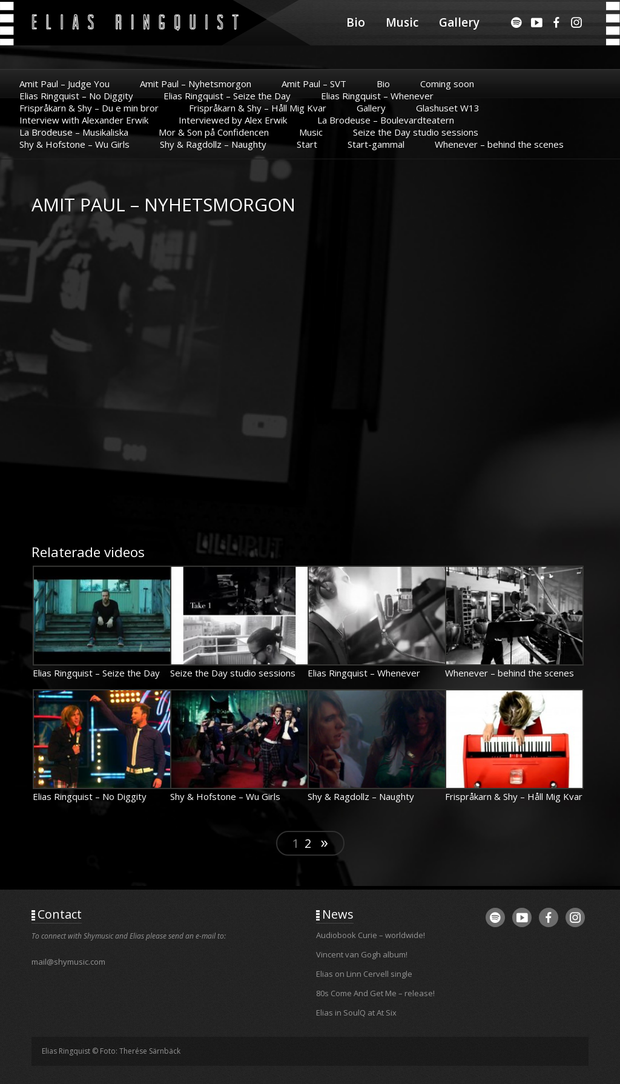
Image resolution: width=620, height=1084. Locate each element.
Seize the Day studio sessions (415, 132)
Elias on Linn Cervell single (364, 973)
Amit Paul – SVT (314, 84)
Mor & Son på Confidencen (214, 132)
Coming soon (447, 84)
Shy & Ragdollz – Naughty (213, 144)
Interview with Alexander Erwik (83, 120)
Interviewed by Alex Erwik (233, 120)
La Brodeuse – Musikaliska (73, 132)
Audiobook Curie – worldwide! (370, 935)
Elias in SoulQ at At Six (356, 1012)
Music (402, 22)
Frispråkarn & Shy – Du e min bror (89, 108)
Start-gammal (376, 144)
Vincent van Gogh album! (361, 954)
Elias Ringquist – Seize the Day (227, 96)
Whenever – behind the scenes (499, 144)
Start (307, 144)
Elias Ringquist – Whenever (377, 96)
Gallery (459, 22)
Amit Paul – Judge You (64, 84)
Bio (355, 22)
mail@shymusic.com (68, 961)
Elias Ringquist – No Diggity (76, 96)
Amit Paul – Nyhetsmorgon (195, 84)
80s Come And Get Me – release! (375, 993)
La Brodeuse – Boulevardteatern (385, 120)
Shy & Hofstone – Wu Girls (74, 144)
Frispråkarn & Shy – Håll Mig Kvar (257, 108)
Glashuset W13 (448, 108)
